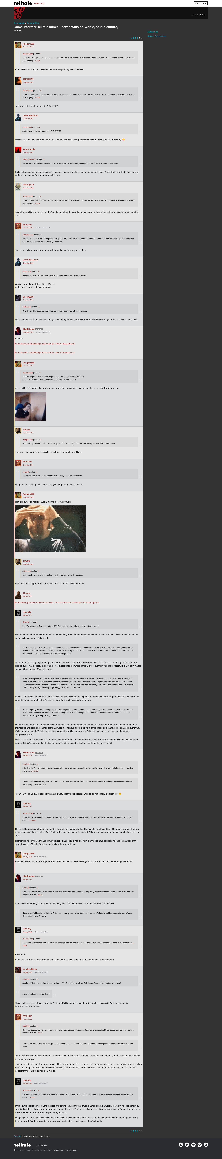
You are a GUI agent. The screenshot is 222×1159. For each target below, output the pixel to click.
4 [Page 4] (139, 38)
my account (200, 3)
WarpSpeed (28, 185)
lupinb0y (27, 612)
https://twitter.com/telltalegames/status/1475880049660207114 (45, 352)
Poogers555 (28, 44)
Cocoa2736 (28, 297)
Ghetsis (26, 593)
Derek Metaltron (30, 115)
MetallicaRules (30, 969)
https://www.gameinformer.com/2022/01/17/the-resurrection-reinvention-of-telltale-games (57, 602)
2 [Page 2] (135, 38)
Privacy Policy (71, 1150)
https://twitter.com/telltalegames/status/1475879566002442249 (45, 343)
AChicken (27, 225)
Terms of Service (57, 1150)
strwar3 (26, 430)
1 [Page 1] (133, 38)
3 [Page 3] (137, 38)
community (39, 3)
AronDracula (29, 149)
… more (36, 61)
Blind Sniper (27, 54)
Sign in (17, 1136)
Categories (199, 14)
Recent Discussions (156, 36)
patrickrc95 (28, 79)
